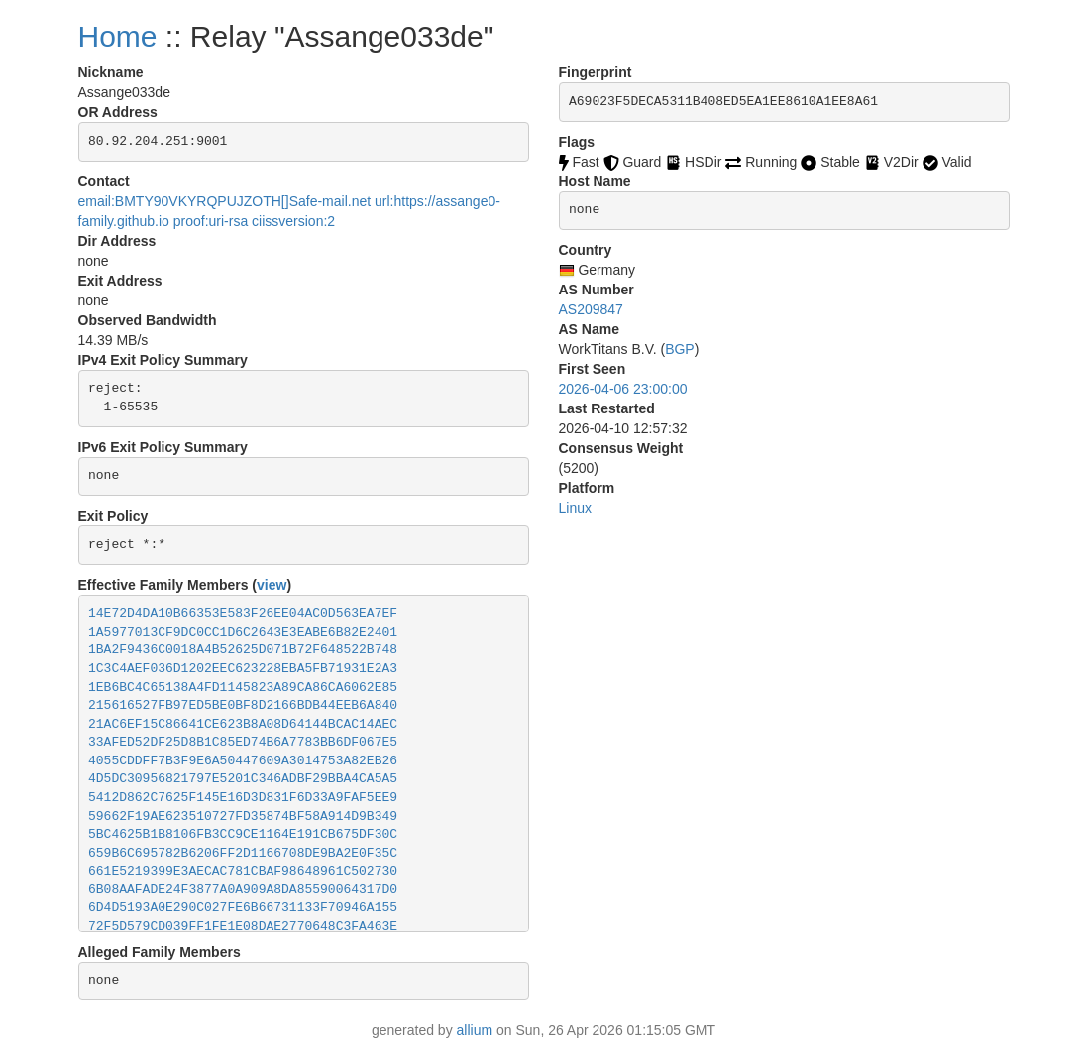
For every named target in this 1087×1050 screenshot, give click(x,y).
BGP (680, 349)
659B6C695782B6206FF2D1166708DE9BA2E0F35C (242, 853)
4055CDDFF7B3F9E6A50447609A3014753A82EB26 (242, 761)
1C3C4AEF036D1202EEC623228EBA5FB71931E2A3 (242, 668)
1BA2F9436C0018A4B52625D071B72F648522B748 (242, 649)
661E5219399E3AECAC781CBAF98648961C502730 (242, 871)
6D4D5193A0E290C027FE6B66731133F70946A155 (242, 907)
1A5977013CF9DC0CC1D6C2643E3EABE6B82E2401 (242, 632)
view (271, 585)
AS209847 (591, 309)
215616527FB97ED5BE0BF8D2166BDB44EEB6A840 (242, 705)
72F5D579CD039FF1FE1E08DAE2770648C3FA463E (242, 926)
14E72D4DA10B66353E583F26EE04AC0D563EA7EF (242, 613)
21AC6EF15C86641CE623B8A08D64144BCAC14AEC (242, 724)
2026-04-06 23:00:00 (623, 389)
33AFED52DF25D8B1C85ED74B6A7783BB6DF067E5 (242, 742)
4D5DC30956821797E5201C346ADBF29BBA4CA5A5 (242, 778)
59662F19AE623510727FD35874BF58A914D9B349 (242, 816)
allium (475, 1030)
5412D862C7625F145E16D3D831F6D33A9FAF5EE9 (242, 797)
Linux (575, 508)
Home (118, 36)
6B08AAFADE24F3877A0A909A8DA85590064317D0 (242, 889)
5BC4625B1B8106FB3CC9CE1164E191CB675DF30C (242, 834)
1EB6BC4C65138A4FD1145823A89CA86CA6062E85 (242, 687)
